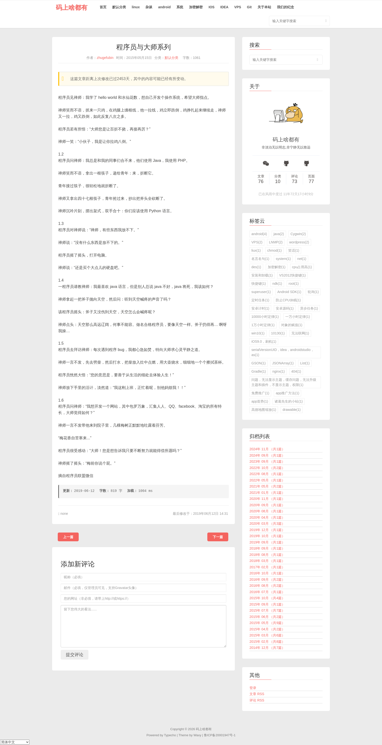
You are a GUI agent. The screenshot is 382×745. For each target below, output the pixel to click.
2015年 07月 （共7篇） (267, 610)
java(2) (279, 234)
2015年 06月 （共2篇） (267, 617)
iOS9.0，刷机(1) (263, 341)
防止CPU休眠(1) (288, 300)
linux (136, 7)
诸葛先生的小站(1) (289, 401)
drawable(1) (292, 410)
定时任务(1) (260, 300)
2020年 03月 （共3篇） (267, 523)
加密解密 (196, 7)
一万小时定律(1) (297, 317)
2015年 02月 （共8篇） (267, 642)
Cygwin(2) (298, 234)
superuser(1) (261, 292)
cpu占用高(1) (302, 267)
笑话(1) (293, 250)
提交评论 (74, 654)
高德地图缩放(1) (263, 410)
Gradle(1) (258, 371)
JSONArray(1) (283, 363)
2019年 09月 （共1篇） (267, 542)
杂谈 (148, 7)
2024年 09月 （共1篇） (267, 455)
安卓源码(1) (285, 308)
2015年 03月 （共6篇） (267, 635)
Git (249, 7)
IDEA (224, 7)
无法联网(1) (300, 333)
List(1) (305, 363)
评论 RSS (256, 700)
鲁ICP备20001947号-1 (220, 735)
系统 (179, 7)
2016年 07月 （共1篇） (267, 592)
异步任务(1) (309, 308)
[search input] (286, 60)
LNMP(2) (276, 242)
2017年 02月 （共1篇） (267, 567)
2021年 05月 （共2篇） (267, 486)
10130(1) (278, 333)
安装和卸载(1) (262, 275)
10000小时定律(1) (265, 317)
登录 (252, 688)
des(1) (256, 267)
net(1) (301, 259)
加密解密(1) (277, 267)
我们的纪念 (285, 7)
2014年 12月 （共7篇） (267, 648)
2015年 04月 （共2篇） (267, 629)
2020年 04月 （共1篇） (267, 517)
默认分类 (119, 7)
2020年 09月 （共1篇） (267, 505)
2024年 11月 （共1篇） (267, 449)
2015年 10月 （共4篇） (267, 598)
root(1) (294, 283)
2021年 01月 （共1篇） (267, 493)
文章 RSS (256, 694)
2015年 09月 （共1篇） (267, 604)
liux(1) (256, 250)
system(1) (283, 259)
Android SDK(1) (289, 292)
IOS (211, 7)
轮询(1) (313, 292)
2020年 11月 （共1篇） (267, 499)
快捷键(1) (258, 283)
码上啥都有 (71, 7)
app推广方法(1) (287, 393)
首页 (103, 7)
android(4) (259, 234)
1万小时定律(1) (263, 325)
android (164, 7)
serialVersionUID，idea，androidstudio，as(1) (282, 352)
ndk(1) (277, 283)
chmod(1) (274, 250)
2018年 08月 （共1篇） (267, 555)
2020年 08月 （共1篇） (267, 511)
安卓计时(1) (260, 308)
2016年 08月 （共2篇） (267, 586)
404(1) (296, 371)
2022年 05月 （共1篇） (267, 480)
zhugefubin (105, 58)
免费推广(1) (260, 393)
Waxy (197, 735)
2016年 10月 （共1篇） (267, 573)
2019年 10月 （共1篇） (267, 536)
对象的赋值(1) (291, 325)
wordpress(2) (299, 242)
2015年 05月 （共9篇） (267, 623)
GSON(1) (258, 363)
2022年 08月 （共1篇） (267, 474)
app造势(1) (259, 401)
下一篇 (218, 537)
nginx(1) (278, 371)
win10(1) (258, 333)
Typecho (170, 735)
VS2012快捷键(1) (292, 275)
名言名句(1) (260, 259)
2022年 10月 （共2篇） (267, 468)
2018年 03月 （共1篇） (267, 561)
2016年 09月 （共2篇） (267, 579)
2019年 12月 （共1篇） (267, 530)
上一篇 (68, 537)
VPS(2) (256, 242)
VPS (237, 7)
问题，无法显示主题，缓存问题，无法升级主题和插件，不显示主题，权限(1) (283, 382)
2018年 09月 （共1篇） (267, 548)
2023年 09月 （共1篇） (267, 461)
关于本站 (264, 7)
